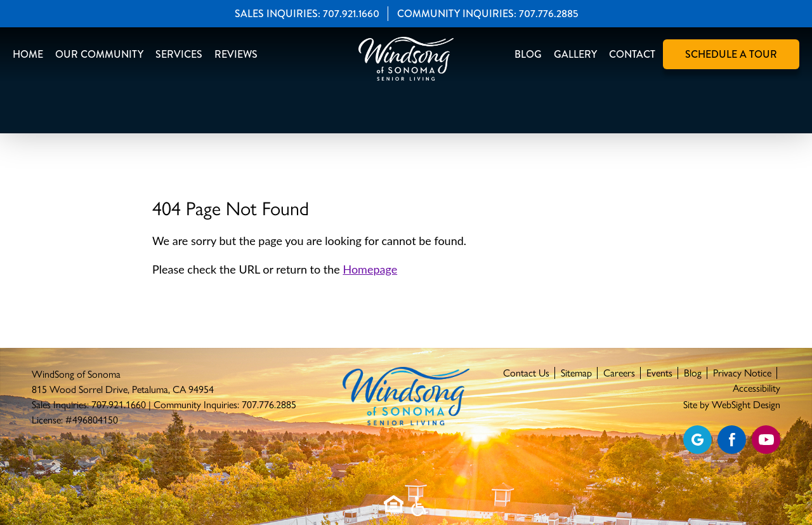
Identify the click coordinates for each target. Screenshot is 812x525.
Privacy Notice (742, 373)
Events (659, 373)
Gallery (575, 54)
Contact (632, 54)
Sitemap (576, 373)
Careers (619, 373)
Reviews (236, 54)
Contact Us (526, 373)
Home (28, 54)
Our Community (99, 54)
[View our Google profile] (697, 439)
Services (178, 54)
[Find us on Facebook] (731, 439)
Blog (528, 54)
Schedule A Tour (731, 54)
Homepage (370, 269)
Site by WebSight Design (731, 405)
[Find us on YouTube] (766, 439)
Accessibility (756, 388)
